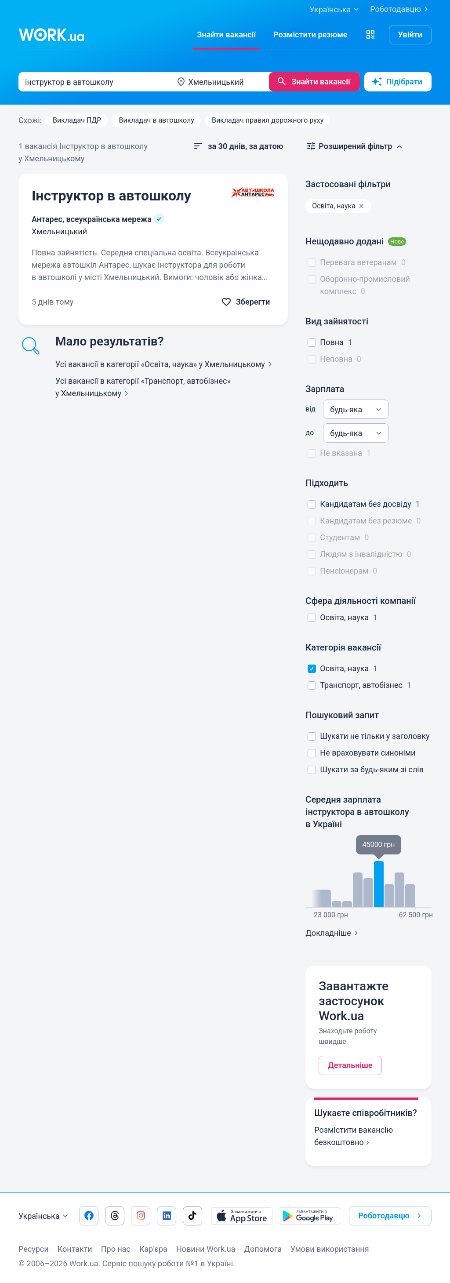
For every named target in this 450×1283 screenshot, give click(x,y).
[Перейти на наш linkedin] (166, 1215)
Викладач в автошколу (156, 120)
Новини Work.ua (206, 1249)
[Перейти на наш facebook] (88, 1215)
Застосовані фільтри (347, 184)
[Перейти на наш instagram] (140, 1215)
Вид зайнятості (336, 321)
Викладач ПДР (77, 120)
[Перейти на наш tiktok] (192, 1215)
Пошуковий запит (342, 715)
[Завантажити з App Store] (241, 1215)
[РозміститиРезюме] (310, 35)
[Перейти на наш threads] (114, 1215)
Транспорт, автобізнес (361, 685)
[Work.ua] (51, 35)
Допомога (263, 1249)
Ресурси (33, 1249)
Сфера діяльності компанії (360, 601)
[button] (370, 35)
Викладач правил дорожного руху (267, 120)
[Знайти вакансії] (226, 35)
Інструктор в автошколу (111, 195)
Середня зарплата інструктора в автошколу (357, 811)
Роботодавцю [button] (391, 1216)
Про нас (116, 1249)
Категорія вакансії (343, 647)
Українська (44, 1216)
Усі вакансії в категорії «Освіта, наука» (165, 364)
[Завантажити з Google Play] (309, 1215)
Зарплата (324, 389)
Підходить (326, 483)
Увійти (410, 34)
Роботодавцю (401, 9)
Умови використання (329, 1249)
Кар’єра (153, 1249)
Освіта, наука (344, 617)
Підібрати (396, 82)
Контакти (75, 1249)
